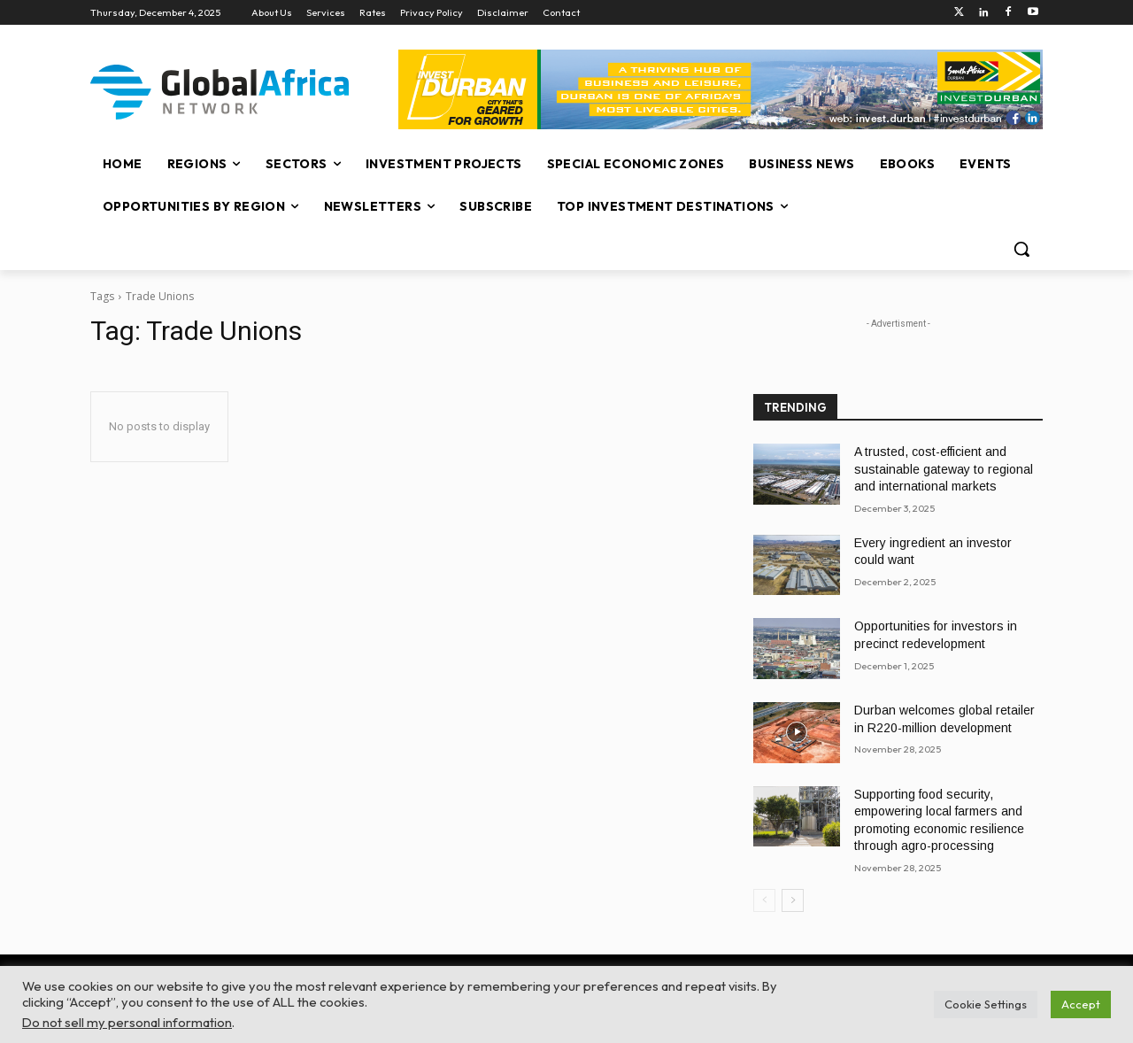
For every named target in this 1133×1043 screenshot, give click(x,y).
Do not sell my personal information (127, 1022)
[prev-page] (764, 900)
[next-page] (793, 900)
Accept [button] (1080, 1004)
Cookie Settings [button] (985, 1004)
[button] (1021, 249)
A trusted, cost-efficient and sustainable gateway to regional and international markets (943, 468)
